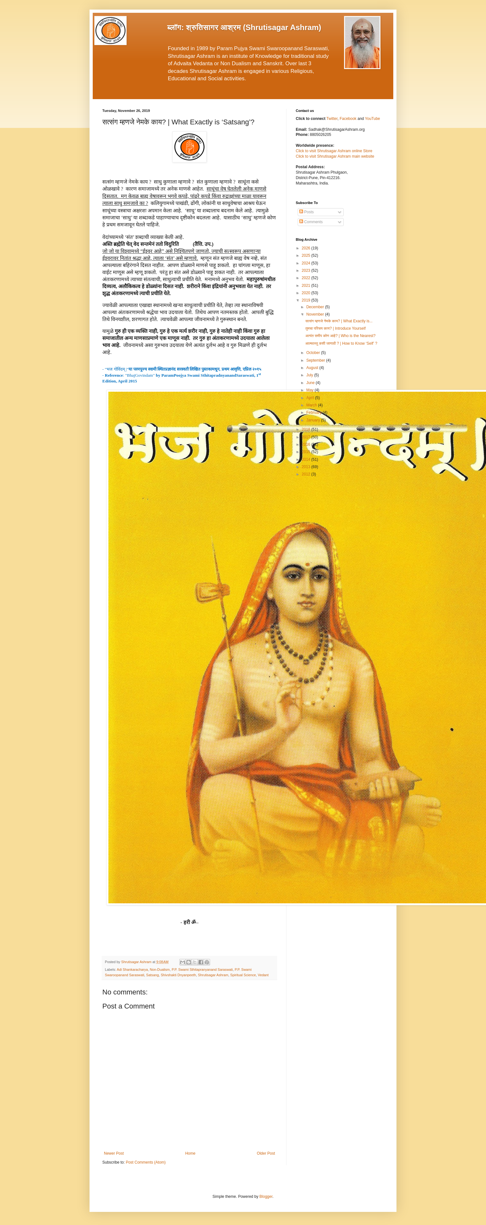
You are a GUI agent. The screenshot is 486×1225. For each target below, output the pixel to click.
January (313, 420)
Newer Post (114, 1153)
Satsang (152, 975)
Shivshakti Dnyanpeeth (178, 975)
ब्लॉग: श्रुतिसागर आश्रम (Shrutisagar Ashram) (244, 27)
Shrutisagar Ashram (213, 975)
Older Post (266, 1153)
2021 (306, 285)
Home (190, 1153)
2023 (306, 270)
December (315, 307)
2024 (306, 263)
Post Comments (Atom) (146, 1162)
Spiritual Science (243, 975)
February (314, 412)
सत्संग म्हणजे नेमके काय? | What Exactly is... (338, 321)
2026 (306, 248)
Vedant (263, 975)
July (310, 375)
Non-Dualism (159, 969)
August (312, 367)
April (310, 398)
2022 (306, 278)
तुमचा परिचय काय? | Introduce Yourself (335, 328)
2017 (306, 437)
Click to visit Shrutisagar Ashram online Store (334, 151)
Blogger (265, 1196)
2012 (306, 474)
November (315, 314)
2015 (306, 452)
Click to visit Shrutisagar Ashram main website (335, 156)
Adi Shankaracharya (132, 969)
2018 (306, 429)
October (313, 352)
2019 (306, 300)
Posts (306, 212)
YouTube (372, 118)
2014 (306, 459)
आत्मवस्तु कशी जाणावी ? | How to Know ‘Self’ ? (341, 343)
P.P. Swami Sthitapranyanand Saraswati (202, 969)
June (311, 383)
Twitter (332, 118)
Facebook (348, 118)
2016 (306, 444)
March (312, 405)
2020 (306, 293)
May (310, 390)
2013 (306, 467)
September (316, 360)
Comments (311, 222)
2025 (306, 255)
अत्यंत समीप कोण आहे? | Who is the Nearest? (340, 336)
